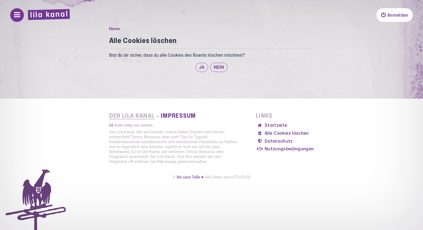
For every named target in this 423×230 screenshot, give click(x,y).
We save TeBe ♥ (190, 177)
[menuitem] (394, 15)
